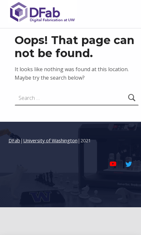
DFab (14, 140)
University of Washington (50, 140)
